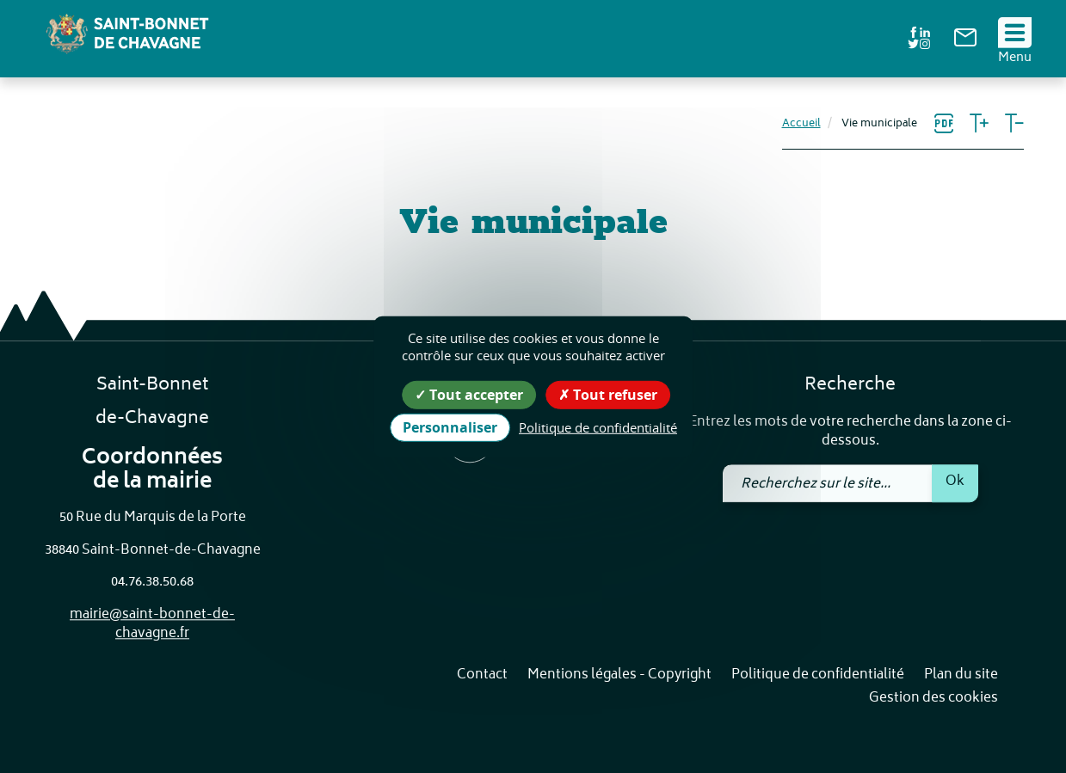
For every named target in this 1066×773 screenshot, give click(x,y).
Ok (955, 481)
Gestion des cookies (933, 699)
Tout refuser (607, 393)
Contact (482, 675)
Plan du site (961, 675)
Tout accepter (469, 393)
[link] (965, 43)
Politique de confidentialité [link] (598, 427)
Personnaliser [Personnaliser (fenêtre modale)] (450, 427)
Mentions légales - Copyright (619, 675)
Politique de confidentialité (817, 675)
